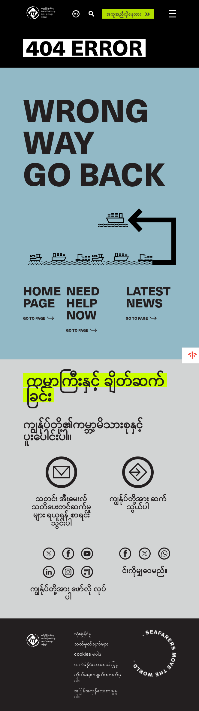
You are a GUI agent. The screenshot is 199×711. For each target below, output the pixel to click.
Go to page (34, 318)
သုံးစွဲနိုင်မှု (83, 633)
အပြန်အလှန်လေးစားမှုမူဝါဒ (96, 693)
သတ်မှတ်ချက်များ (91, 643)
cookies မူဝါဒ (87, 653)
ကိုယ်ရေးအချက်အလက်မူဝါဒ (97, 676)
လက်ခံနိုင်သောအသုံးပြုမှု (96, 663)
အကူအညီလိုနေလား (123, 14)
